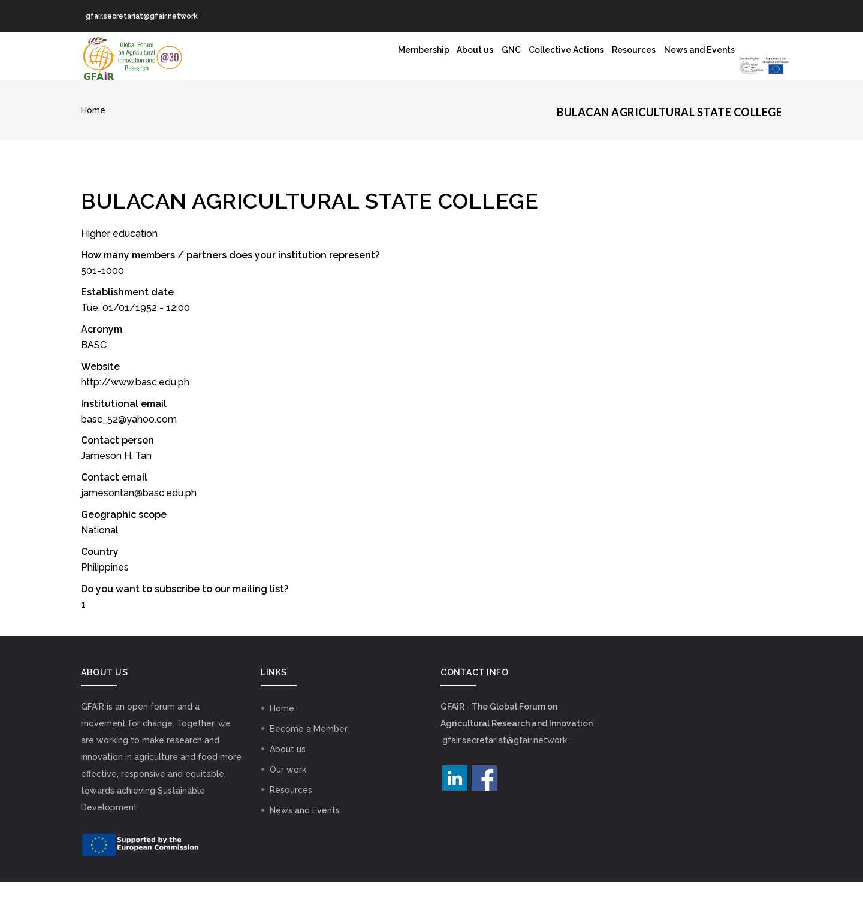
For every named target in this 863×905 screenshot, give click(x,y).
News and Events (604, 60)
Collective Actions (445, 60)
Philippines (105, 590)
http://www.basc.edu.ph (135, 405)
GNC (378, 60)
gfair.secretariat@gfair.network (504, 763)
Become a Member (309, 752)
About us (333, 60)
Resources (526, 60)
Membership (271, 60)
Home (93, 133)
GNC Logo (698, 69)
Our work (288, 793)
